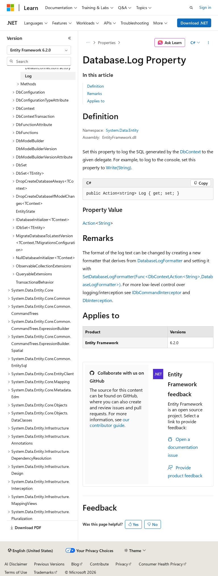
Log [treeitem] (28, 76)
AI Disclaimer (16, 564)
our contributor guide (109, 422)
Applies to (95, 101)
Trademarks (44, 572)
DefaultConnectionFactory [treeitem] (48, 67)
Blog (75, 564)
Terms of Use (16, 572)
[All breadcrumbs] (88, 42)
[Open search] (191, 8)
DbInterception (97, 300)
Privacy (122, 564)
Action (89, 223)
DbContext (190, 151)
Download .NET (194, 23)
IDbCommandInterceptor (156, 292)
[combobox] (39, 50)
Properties (107, 42)
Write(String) (118, 167)
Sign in (205, 7)
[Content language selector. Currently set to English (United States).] (30, 550)
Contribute (99, 564)
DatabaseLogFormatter (160, 260)
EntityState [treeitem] (25, 211)
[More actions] (208, 42)
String (104, 223)
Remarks (94, 93)
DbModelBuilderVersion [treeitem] (36, 148)
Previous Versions (49, 564)
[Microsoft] (10, 7)
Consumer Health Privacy (161, 564)
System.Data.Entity (122, 130)
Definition (95, 86)
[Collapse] (70, 38)
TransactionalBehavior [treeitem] (35, 282)
